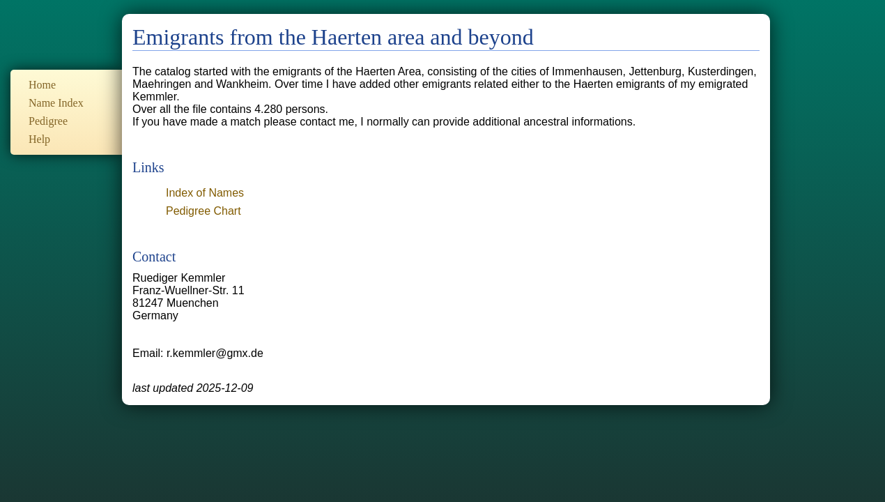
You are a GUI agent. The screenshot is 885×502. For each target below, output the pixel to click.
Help (39, 139)
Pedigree (48, 121)
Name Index (56, 103)
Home (42, 85)
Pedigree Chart (203, 211)
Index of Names (205, 193)
